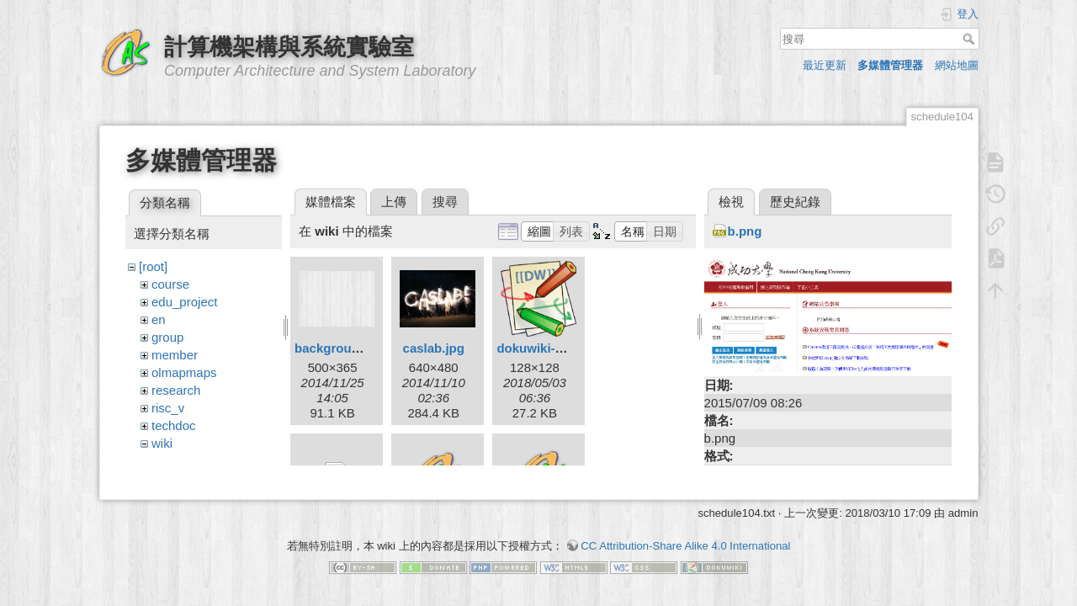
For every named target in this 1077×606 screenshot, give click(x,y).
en (158, 319)
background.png (344, 348)
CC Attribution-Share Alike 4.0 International (685, 546)
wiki (161, 443)
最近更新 (824, 65)
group (167, 337)
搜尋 (971, 39)
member (174, 355)
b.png (745, 231)
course (170, 284)
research (175, 390)
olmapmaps (184, 372)
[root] (153, 266)
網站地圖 (957, 65)
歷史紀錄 (795, 201)
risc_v (167, 408)
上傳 (393, 201)
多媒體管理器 (890, 65)
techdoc (173, 425)
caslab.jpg (433, 348)
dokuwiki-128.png (549, 348)
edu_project (184, 302)
